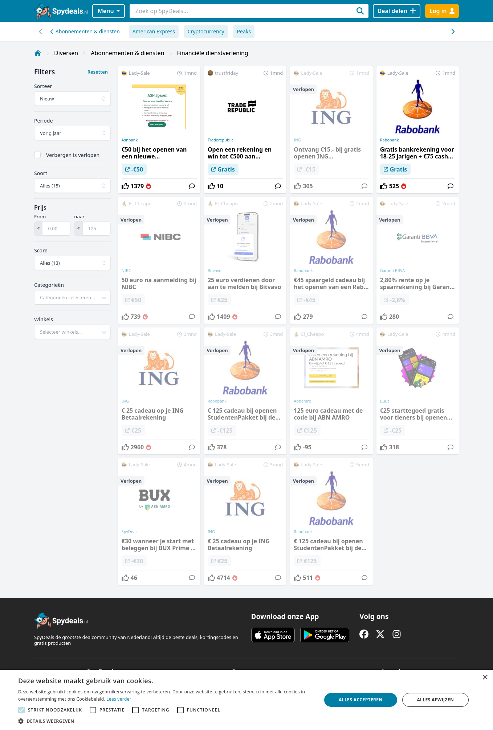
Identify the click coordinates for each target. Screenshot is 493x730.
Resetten (97, 72)
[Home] (37, 53)
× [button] (485, 677)
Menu (109, 11)
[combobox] (72, 297)
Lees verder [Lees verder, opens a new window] (118, 699)
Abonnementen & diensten (85, 31)
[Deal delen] (396, 11)
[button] (165, 721)
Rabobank (389, 140)
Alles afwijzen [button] (435, 700)
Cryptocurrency (206, 31)
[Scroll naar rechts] (40, 31)
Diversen (66, 53)
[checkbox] (37, 155)
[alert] (246, 700)
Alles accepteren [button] (361, 700)
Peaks (244, 31)
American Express (154, 31)
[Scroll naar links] (452, 31)
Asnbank (130, 140)
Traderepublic (220, 140)
